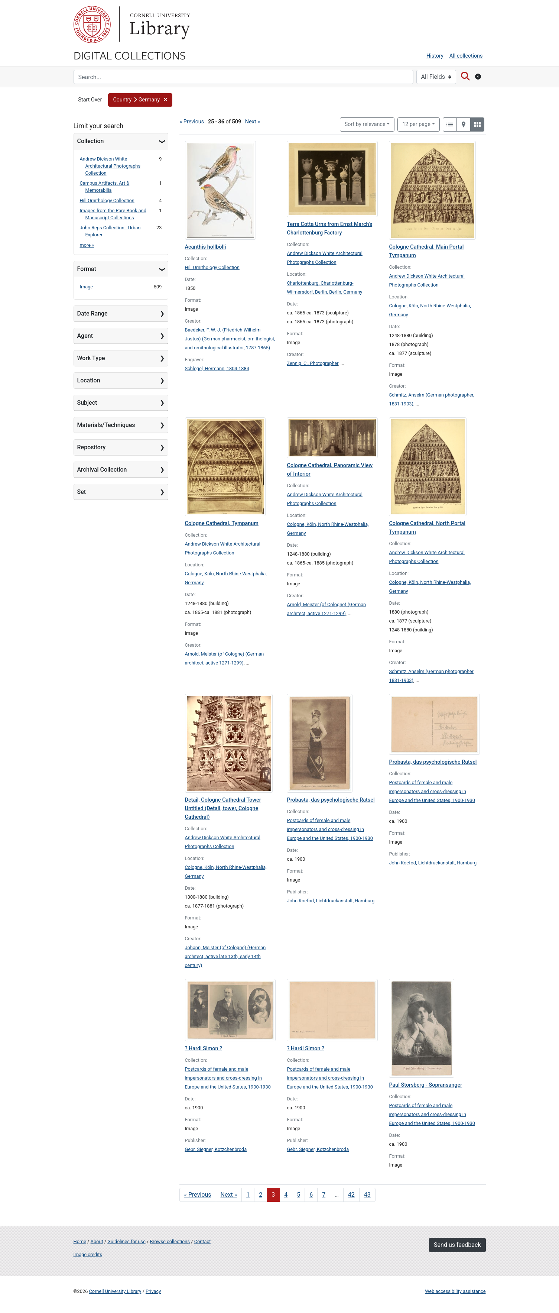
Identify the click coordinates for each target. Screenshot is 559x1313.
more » (87, 245)
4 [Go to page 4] (285, 1194)
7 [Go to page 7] (323, 1194)
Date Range (92, 313)
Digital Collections (130, 55)
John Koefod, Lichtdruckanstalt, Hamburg (330, 900)
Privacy (153, 1291)
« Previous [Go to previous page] (197, 1194)
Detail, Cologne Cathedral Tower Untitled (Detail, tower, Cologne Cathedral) (223, 808)
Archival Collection (102, 469)
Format (86, 268)
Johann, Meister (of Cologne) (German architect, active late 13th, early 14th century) (225, 956)
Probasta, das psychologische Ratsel (330, 800)
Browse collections (170, 1241)
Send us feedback (457, 1244)
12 (416, 123)
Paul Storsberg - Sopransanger (425, 1085)
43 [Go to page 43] (367, 1194)
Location (88, 380)
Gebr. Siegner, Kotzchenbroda (216, 1149)
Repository (91, 447)
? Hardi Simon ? (203, 1048)
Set (81, 491)
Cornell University (92, 24)
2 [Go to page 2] (260, 1194)
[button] (140, 100)
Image (86, 287)
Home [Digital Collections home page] (80, 1241)
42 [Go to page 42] (351, 1194)
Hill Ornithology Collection (107, 200)
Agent (85, 335)
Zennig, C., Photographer (312, 363)
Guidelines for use (126, 1241)
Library (159, 24)
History (434, 56)
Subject (87, 402)
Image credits (88, 1254)
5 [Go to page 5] (298, 1194)
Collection (90, 141)
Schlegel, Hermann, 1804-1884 (217, 368)
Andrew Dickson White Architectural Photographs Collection (110, 166)
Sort (365, 124)
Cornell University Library (115, 1291)
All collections (466, 56)
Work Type (91, 358)
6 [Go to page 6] (311, 1194)
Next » (252, 122)
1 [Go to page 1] (248, 1194)
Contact (202, 1241)
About (97, 1241)
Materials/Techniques (106, 424)
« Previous (192, 122)
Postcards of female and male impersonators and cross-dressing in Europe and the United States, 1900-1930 (330, 829)
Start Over (90, 100)
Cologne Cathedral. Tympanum (222, 523)
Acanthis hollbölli (205, 247)
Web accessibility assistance (455, 1291)
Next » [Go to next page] (229, 1194)
